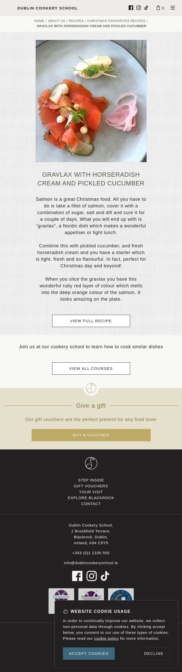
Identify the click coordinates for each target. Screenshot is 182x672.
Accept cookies (89, 653)
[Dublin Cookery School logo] (41, 7)
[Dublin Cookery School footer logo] (91, 463)
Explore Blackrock (91, 498)
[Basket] (160, 7)
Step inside (91, 480)
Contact (91, 503)
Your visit (91, 492)
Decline (154, 653)
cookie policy (106, 638)
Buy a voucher (91, 435)
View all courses (91, 368)
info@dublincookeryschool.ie (91, 563)
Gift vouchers (91, 486)
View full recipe (91, 321)
